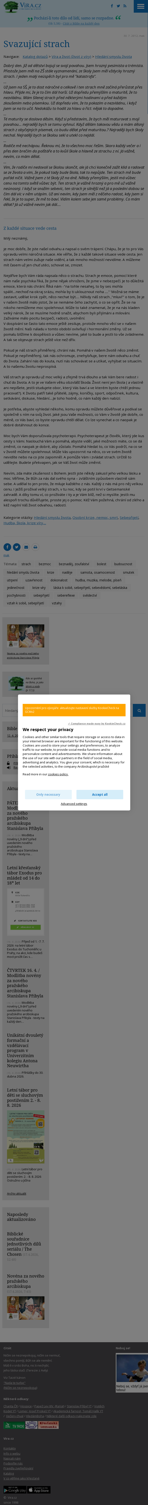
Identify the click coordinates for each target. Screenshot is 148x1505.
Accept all (100, 794)
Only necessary (48, 794)
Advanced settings (74, 804)
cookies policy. (58, 774)
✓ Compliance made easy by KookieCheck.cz (97, 723)
